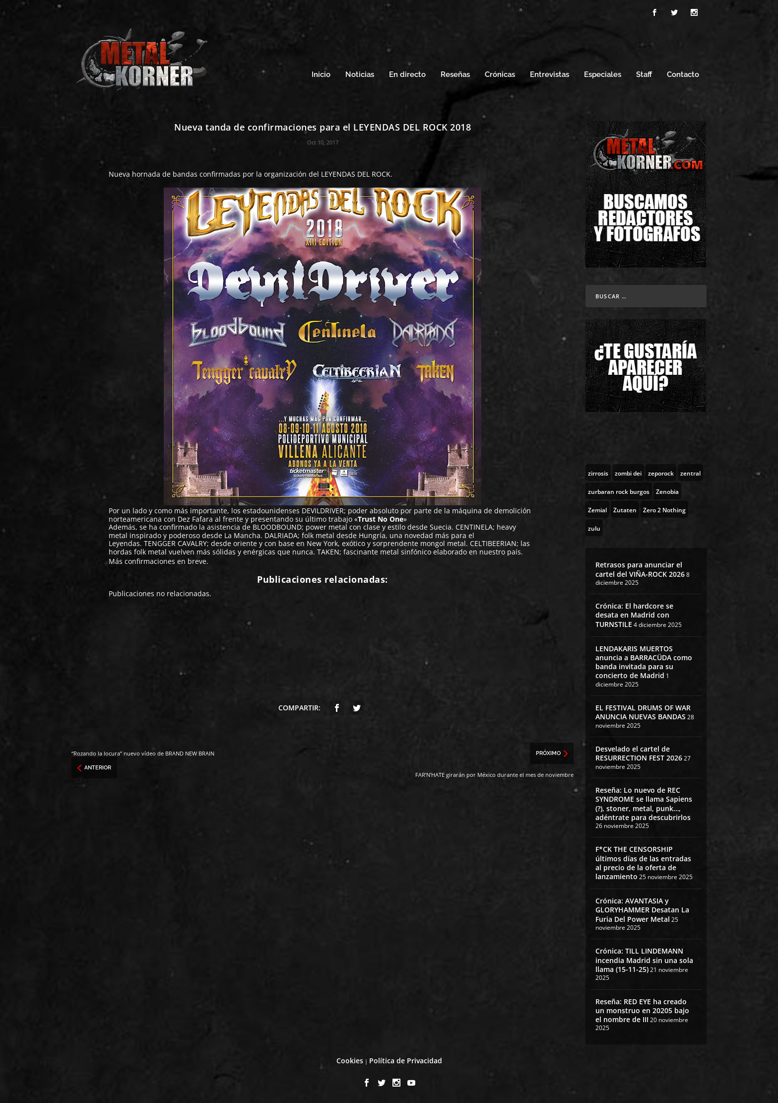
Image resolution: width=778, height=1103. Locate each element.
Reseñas (455, 73)
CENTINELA (474, 525)
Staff (644, 73)
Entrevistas (549, 73)
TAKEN (328, 550)
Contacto (683, 73)
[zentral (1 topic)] (690, 471)
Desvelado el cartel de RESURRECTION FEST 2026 (638, 752)
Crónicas (500, 73)
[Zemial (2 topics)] (597, 507)
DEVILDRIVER (323, 509)
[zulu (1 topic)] (594, 526)
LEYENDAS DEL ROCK (355, 172)
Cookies (349, 1059)
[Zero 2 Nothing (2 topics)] (664, 507)
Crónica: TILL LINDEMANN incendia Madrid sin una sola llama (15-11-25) (644, 958)
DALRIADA (281, 534)
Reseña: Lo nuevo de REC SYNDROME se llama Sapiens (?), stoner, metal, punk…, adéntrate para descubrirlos (643, 802)
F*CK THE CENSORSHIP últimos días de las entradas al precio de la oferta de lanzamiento (643, 861)
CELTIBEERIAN (493, 542)
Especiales (602, 73)
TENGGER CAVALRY (175, 542)
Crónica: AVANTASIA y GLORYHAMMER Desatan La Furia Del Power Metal (642, 908)
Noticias (359, 73)
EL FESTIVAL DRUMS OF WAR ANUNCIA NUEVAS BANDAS (643, 710)
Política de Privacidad (405, 1059)
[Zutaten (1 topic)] (625, 507)
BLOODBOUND (277, 525)
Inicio (321, 73)
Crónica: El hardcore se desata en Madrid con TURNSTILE (634, 613)
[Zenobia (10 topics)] (667, 489)
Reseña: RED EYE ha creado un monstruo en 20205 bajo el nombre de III (642, 1009)
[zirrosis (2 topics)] (598, 471)
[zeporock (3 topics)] (661, 471)
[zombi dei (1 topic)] (628, 471)
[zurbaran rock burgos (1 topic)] (618, 489)
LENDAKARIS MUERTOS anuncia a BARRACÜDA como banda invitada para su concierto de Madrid (643, 660)
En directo (407, 73)
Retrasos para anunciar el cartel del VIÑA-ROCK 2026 (640, 567)
